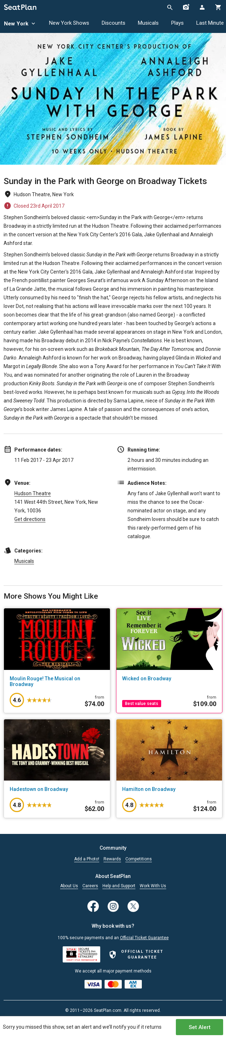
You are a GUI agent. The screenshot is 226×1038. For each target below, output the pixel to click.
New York (20, 23)
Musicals (148, 23)
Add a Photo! (86, 859)
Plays (177, 23)
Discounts (113, 23)
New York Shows (69, 23)
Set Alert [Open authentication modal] (200, 1027)
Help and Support (118, 886)
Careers (90, 886)
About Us (69, 886)
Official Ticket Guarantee (144, 937)
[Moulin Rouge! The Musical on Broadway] (57, 681)
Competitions (138, 859)
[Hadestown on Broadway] (57, 789)
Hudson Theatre (32, 493)
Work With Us (153, 886)
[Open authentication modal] (202, 7)
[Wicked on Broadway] (169, 678)
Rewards (112, 859)
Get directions (29, 519)
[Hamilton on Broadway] (169, 789)
